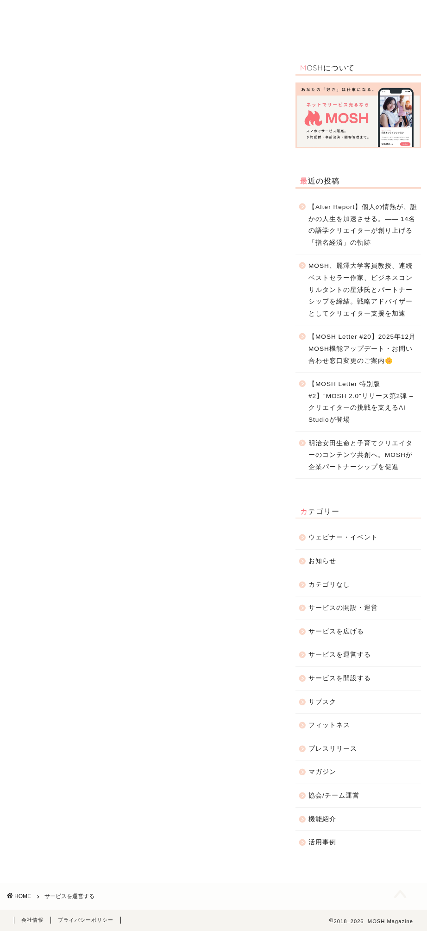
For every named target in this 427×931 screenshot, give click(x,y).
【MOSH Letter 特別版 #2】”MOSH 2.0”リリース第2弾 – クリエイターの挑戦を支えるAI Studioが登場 (361, 401)
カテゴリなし (329, 584)
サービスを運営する (339, 654)
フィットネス (329, 725)
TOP (87, 14)
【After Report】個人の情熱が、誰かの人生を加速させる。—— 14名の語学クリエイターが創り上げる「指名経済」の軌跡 (362, 224)
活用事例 (157, 14)
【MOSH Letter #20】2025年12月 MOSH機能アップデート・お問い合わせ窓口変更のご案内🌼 (362, 348)
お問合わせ (96, 33)
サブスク (322, 701)
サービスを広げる (336, 631)
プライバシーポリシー (85, 920)
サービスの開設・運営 (287, 14)
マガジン (322, 771)
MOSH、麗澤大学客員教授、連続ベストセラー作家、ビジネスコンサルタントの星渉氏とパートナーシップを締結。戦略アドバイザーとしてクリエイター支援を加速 (360, 289)
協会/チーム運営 (333, 795)
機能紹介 (119, 14)
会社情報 (32, 920)
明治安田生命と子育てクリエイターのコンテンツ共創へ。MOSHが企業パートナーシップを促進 (360, 455)
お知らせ (343, 14)
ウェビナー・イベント (213, 14)
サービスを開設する (339, 678)
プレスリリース (332, 748)
